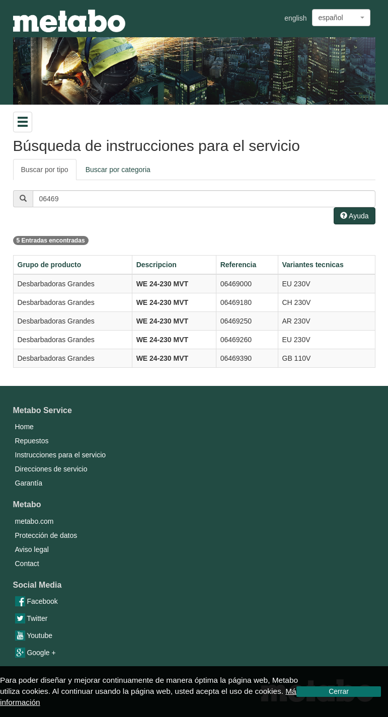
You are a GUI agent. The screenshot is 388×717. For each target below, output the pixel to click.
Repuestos (32, 441)
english (295, 18)
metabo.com (34, 521)
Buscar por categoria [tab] (118, 170)
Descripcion (156, 265)
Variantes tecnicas (313, 265)
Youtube (34, 635)
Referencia (238, 265)
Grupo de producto (50, 265)
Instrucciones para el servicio (60, 455)
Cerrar (339, 691)
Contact (27, 564)
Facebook (36, 601)
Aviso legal (32, 549)
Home (24, 427)
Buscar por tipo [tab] (44, 170)
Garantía (28, 483)
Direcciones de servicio (51, 469)
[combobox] (341, 17)
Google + (35, 653)
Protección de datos (46, 535)
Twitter (31, 618)
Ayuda (354, 216)
